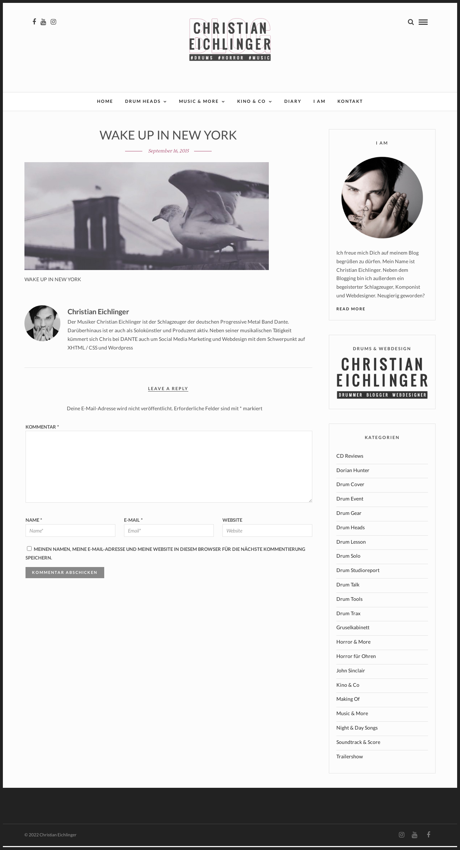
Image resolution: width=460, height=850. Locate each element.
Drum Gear (349, 517)
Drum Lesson (351, 546)
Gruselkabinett (352, 631)
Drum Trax (348, 617)
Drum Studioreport (358, 574)
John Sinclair (350, 674)
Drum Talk (347, 588)
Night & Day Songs (357, 731)
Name (34, 524)
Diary (293, 101)
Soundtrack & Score (358, 746)
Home (105, 101)
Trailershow (349, 760)
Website (232, 524)
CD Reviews (349, 460)
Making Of (348, 703)
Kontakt (350, 101)
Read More (350, 312)
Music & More (199, 101)
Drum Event (349, 502)
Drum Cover (350, 488)
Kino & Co (251, 101)
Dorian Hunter (352, 474)
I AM (319, 101)
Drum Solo (348, 560)
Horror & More (353, 646)
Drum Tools (349, 603)
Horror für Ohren (356, 660)
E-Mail (133, 524)
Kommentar (42, 431)
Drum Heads (143, 101)
